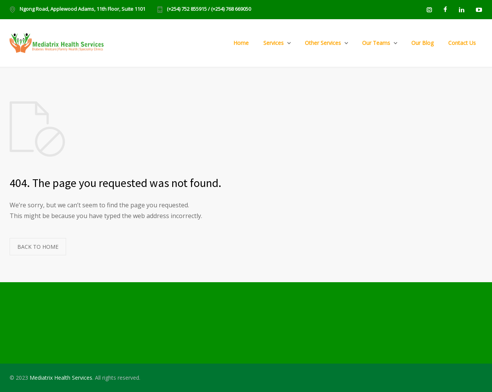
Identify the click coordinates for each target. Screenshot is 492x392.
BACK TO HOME (37, 246)
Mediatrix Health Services (61, 377)
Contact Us (462, 42)
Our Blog (422, 42)
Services (273, 42)
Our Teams (376, 42)
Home (241, 42)
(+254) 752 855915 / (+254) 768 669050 (209, 9)
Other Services (323, 42)
